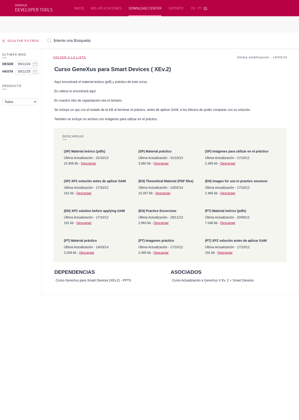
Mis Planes (24, 341)
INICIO (79, 8)
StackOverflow (103, 366)
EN (193, 8)
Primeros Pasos (28, 327)
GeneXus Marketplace (124, 334)
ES (205, 8)
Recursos (227, 320)
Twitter (70, 366)
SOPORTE (176, 8)
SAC (223, 327)
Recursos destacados (32, 320)
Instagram (39, 366)
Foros (224, 334)
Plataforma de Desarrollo (127, 320)
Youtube (84, 366)
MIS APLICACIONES (106, 8)
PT (199, 8)
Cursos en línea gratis (124, 327)
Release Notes (231, 341)
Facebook (22, 366)
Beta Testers (26, 334)
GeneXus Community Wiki (127, 341)
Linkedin (55, 366)
